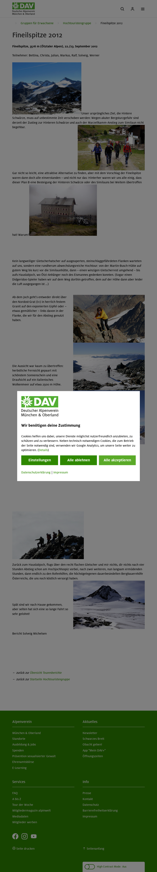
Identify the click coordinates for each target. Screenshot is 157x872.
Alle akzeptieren (117, 460)
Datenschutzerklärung (35, 472)
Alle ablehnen (78, 460)
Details (43, 450)
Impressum (60, 472)
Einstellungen (39, 460)
